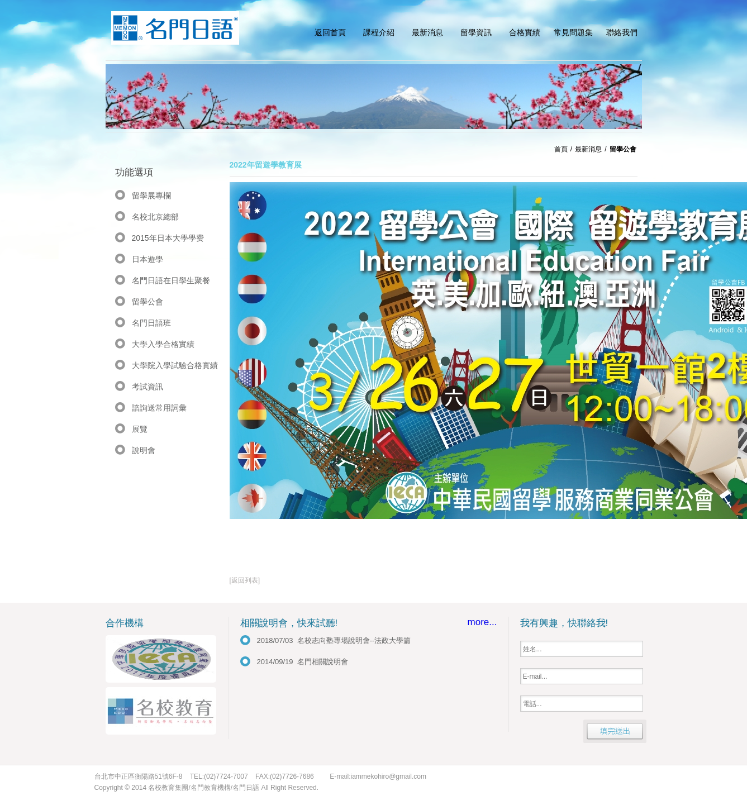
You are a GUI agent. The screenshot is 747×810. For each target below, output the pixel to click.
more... (482, 622)
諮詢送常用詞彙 (159, 407)
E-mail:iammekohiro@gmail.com (378, 776)
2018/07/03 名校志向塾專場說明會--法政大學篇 (334, 640)
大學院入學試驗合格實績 (175, 365)
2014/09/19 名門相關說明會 (302, 661)
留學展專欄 (151, 195)
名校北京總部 (155, 216)
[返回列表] (245, 580)
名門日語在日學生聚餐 (171, 280)
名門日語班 (151, 322)
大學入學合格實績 (163, 344)
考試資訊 (147, 386)
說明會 (143, 450)
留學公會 (147, 301)
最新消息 (588, 149)
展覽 (140, 429)
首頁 (561, 149)
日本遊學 (147, 259)
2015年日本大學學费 (168, 238)
